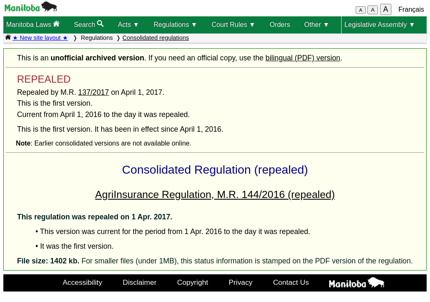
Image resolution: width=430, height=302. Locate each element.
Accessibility (82, 282)
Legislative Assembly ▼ (379, 24)
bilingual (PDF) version (302, 58)
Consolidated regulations (156, 37)
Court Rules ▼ (234, 24)
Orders (280, 24)
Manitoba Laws (33, 24)
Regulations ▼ (175, 24)
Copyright (192, 282)
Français (411, 9)
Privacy (241, 282)
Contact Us (291, 282)
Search (89, 24)
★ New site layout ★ (40, 37)
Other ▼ (316, 24)
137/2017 (93, 92)
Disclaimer (140, 282)
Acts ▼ (128, 24)
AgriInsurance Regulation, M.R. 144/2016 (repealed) (215, 194)
